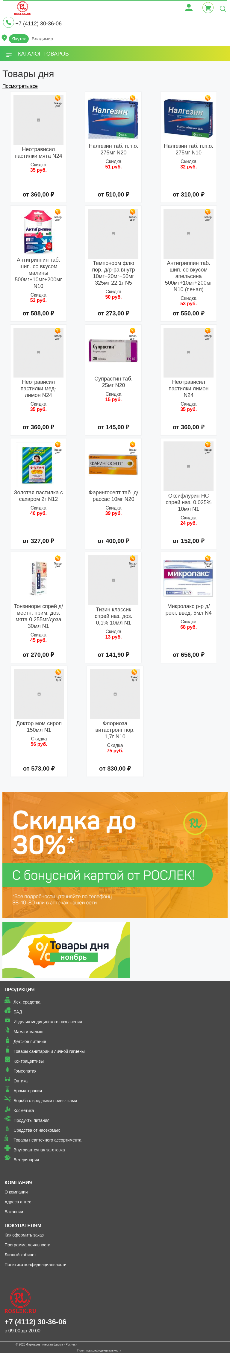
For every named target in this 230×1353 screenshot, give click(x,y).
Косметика (23, 1110)
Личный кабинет (20, 1254)
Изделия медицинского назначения (47, 1021)
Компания (18, 1182)
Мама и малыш (28, 1031)
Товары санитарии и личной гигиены (48, 1051)
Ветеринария (26, 1159)
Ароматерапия (27, 1090)
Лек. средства (26, 1002)
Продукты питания (31, 1120)
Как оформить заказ (24, 1235)
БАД (17, 1012)
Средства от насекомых (36, 1130)
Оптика (20, 1081)
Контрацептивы (28, 1061)
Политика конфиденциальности (35, 1264)
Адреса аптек (17, 1201)
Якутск (19, 38)
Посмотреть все (20, 86)
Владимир (42, 38)
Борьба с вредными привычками (45, 1100)
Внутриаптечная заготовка (39, 1150)
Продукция (19, 989)
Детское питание (29, 1041)
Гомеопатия (25, 1071)
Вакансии (13, 1211)
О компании (16, 1192)
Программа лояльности (27, 1244)
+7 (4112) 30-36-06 (38, 24)
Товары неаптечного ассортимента (47, 1140)
